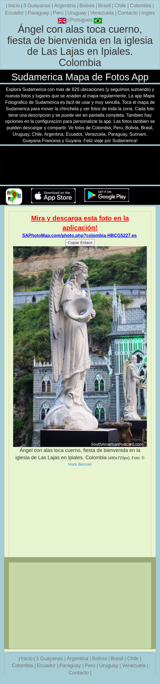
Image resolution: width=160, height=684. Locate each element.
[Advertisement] (80, 512)
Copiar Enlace (80, 242)
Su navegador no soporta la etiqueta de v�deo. (80, 165)
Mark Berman (80, 464)
